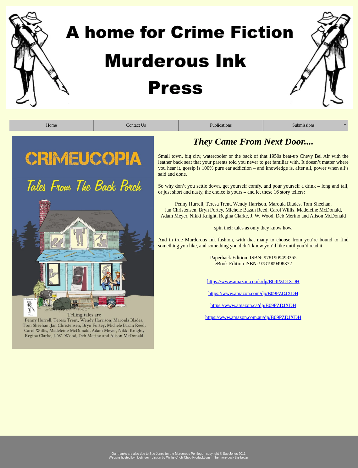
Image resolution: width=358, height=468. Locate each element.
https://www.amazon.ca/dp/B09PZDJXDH (253, 305)
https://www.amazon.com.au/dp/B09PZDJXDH (253, 317)
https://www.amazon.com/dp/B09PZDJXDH (253, 293)
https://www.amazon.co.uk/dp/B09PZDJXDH (253, 281)
